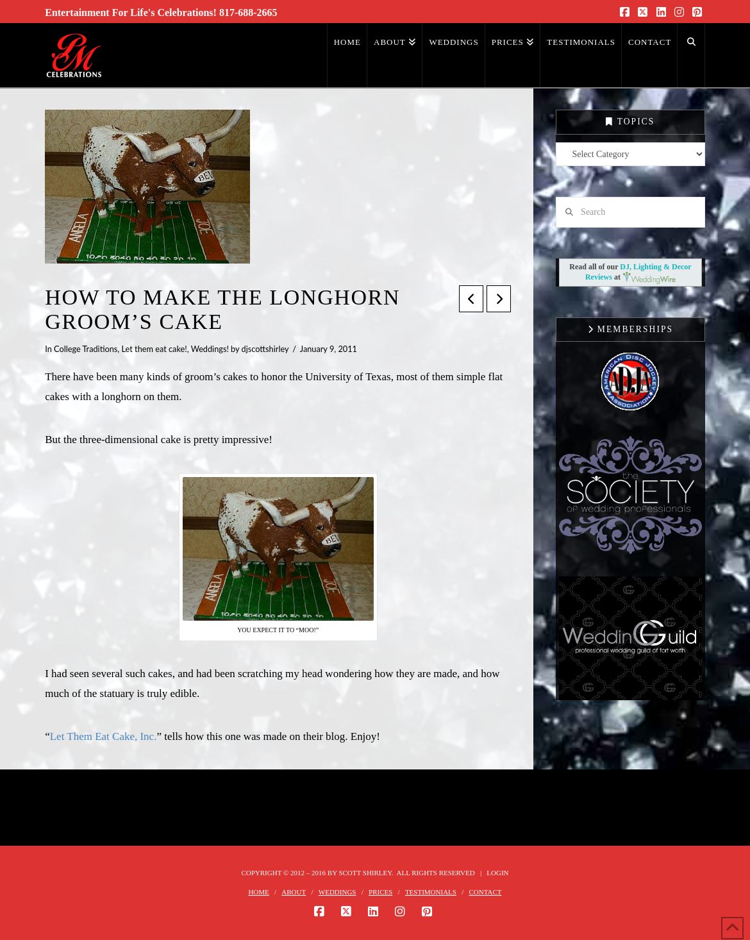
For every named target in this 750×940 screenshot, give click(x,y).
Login (497, 873)
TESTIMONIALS (430, 892)
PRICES (380, 892)
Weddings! (210, 349)
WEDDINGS (337, 892)
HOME (258, 892)
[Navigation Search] (691, 55)
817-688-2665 (248, 12)
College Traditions (85, 349)
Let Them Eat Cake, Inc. (103, 736)
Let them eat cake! (154, 349)
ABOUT (293, 892)
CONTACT (485, 892)
